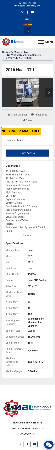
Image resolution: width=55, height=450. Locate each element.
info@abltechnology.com (29, 6)
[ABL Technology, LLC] (27, 408)
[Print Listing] (39, 115)
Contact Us (27, 153)
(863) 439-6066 (29, 3)
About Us (38, 428)
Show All (27, 235)
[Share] (27, 120)
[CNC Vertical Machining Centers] (23, 55)
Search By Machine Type (27, 422)
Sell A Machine (20, 428)
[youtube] (32, 12)
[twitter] (22, 12)
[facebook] (27, 12)
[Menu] (41, 42)
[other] (27, 19)
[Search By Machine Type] (15, 52)
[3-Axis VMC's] (13, 57)
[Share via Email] (17, 115)
